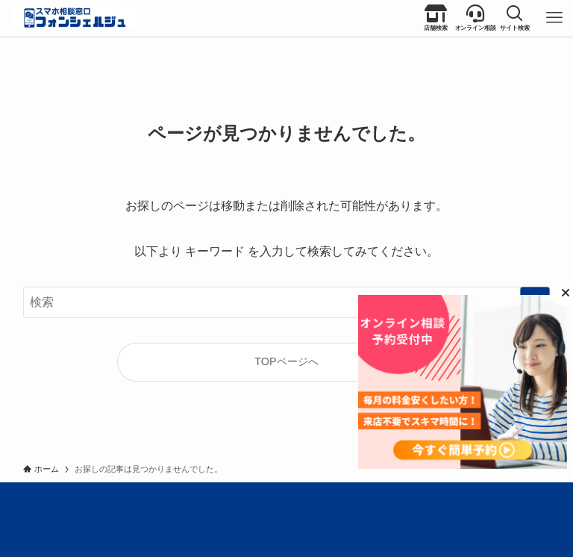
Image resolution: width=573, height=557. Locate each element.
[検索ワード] (287, 302)
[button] (514, 18)
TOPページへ (286, 361)
